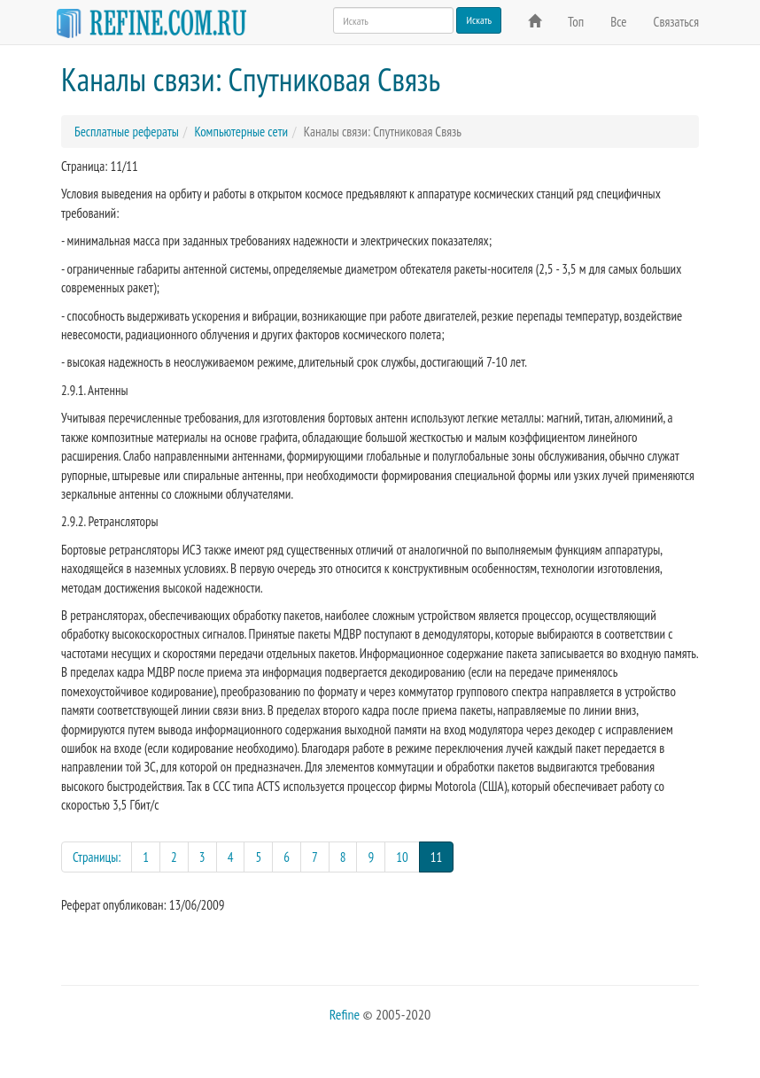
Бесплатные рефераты (126, 131)
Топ (576, 21)
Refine (345, 1014)
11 (442, 856)
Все (618, 21)
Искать (479, 20)
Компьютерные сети (241, 131)
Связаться (676, 21)
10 (402, 857)
